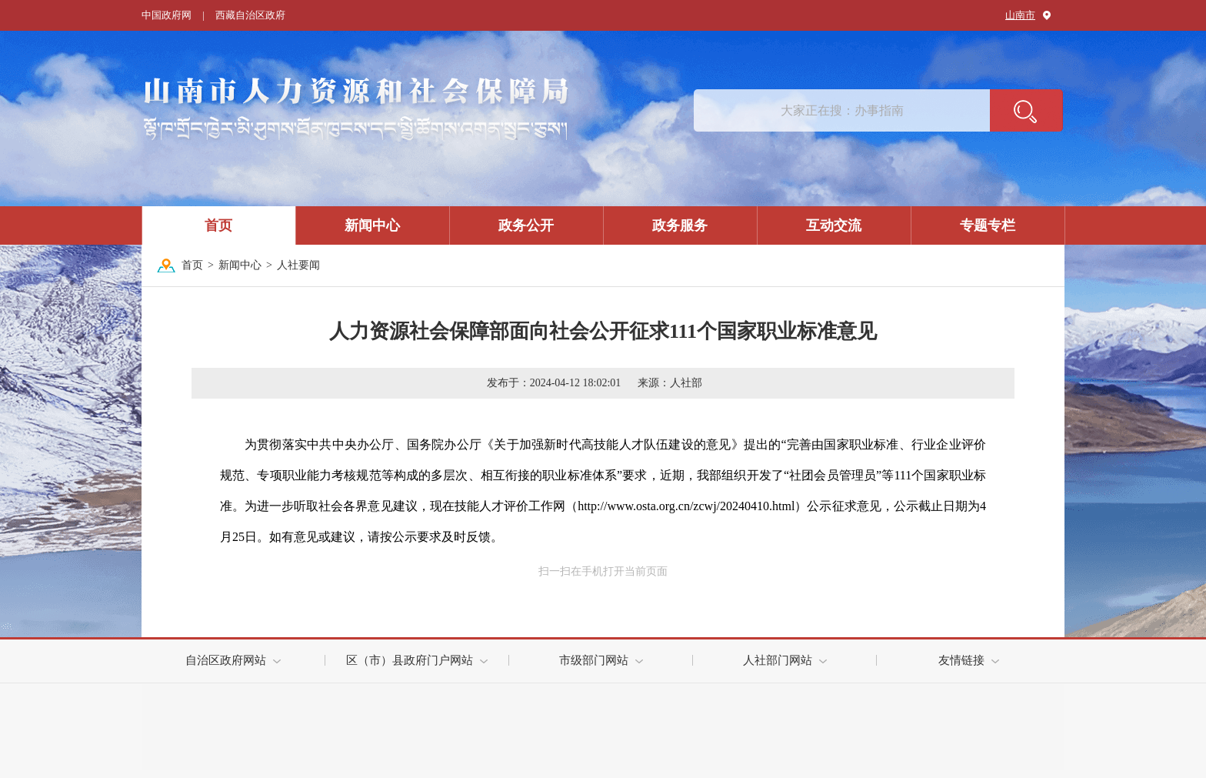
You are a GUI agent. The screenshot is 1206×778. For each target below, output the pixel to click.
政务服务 (680, 225)
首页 (218, 225)
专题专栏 (987, 225)
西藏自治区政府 (250, 15)
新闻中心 (372, 225)
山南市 (1020, 15)
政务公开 (526, 225)
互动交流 (833, 225)
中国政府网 (167, 15)
